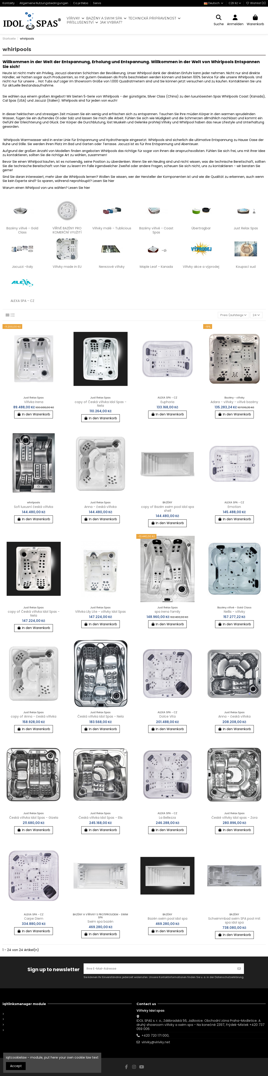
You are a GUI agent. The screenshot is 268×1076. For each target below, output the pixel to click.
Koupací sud (246, 266)
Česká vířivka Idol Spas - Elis (101, 818)
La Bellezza (167, 818)
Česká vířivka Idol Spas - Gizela (33, 818)
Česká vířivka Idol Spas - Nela (100, 717)
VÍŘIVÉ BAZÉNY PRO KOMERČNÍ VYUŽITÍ (67, 230)
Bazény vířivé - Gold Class (22, 230)
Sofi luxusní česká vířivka (33, 507)
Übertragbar (201, 228)
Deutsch (214, 3)
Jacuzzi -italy (22, 266)
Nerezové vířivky (112, 266)
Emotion (234, 507)
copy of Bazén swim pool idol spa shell (167, 509)
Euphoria (167, 402)
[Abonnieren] (239, 968)
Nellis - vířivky (234, 612)
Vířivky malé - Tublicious (111, 228)
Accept (16, 1066)
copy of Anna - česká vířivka (33, 717)
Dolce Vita (167, 717)
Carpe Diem (33, 919)
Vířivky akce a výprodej (201, 266)
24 (256, 315)
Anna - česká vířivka (100, 507)
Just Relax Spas (246, 228)
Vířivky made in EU (67, 266)
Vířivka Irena (33, 402)
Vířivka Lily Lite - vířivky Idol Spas (100, 612)
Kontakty (9, 3)
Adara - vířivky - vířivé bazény (234, 402)
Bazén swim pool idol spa (167, 919)
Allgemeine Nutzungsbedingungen (44, 3)
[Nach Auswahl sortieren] (232, 315)
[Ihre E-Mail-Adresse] (159, 968)
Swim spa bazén (100, 922)
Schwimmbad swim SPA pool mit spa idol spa (234, 921)
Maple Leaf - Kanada (156, 266)
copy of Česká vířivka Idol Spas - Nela (100, 404)
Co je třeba (81, 3)
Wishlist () (256, 3)
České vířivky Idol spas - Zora (234, 818)
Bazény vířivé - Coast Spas (156, 230)
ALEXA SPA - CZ (22, 300)
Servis (97, 3)
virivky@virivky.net (156, 1042)
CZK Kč (235, 3)
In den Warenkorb (33, 414)
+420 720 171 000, (155, 1035)
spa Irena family (167, 612)
